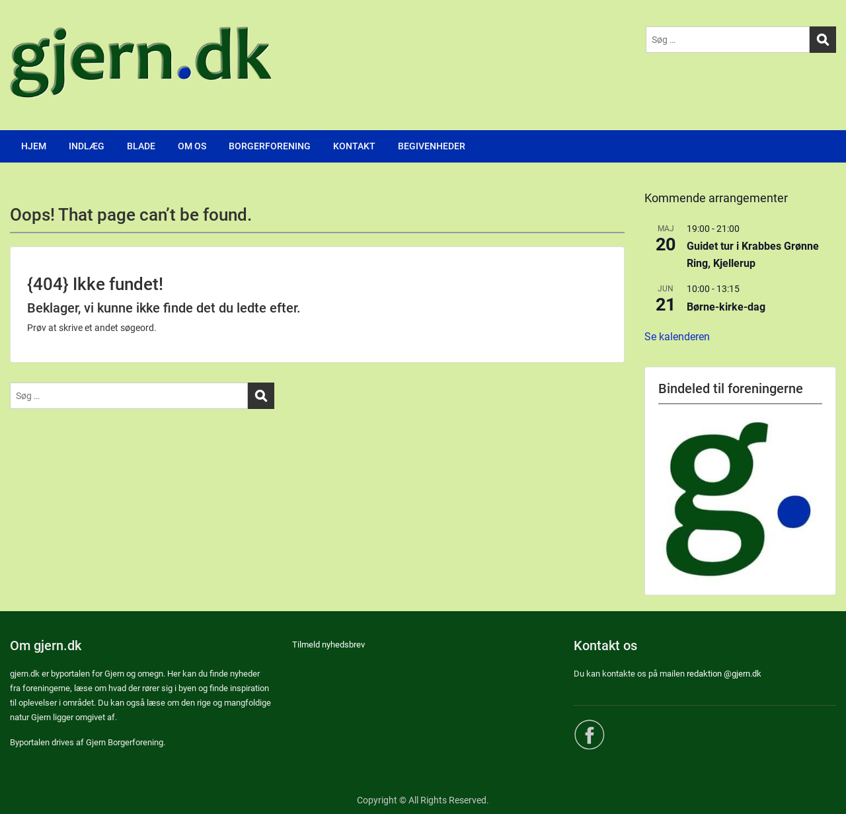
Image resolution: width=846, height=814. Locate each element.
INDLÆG (86, 146)
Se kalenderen (677, 336)
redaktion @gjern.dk (724, 674)
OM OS (192, 146)
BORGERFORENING (270, 146)
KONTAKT (354, 146)
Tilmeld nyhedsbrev (328, 644)
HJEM (33, 146)
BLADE (141, 146)
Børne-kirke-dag (726, 307)
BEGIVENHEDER (431, 146)
